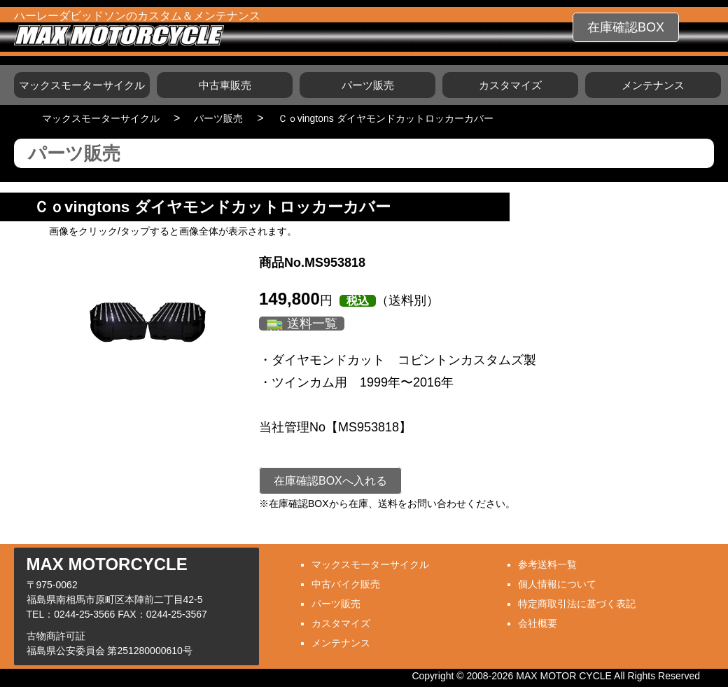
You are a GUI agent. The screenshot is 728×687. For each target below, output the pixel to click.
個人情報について (557, 584)
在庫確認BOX (625, 27)
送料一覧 (312, 324)
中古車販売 (225, 85)
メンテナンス (653, 85)
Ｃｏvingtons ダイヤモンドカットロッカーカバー (385, 118)
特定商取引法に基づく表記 (577, 603)
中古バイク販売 (346, 584)
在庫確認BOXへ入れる (330, 481)
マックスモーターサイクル (82, 85)
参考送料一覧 (547, 564)
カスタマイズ (510, 85)
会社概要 (537, 623)
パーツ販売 (368, 85)
